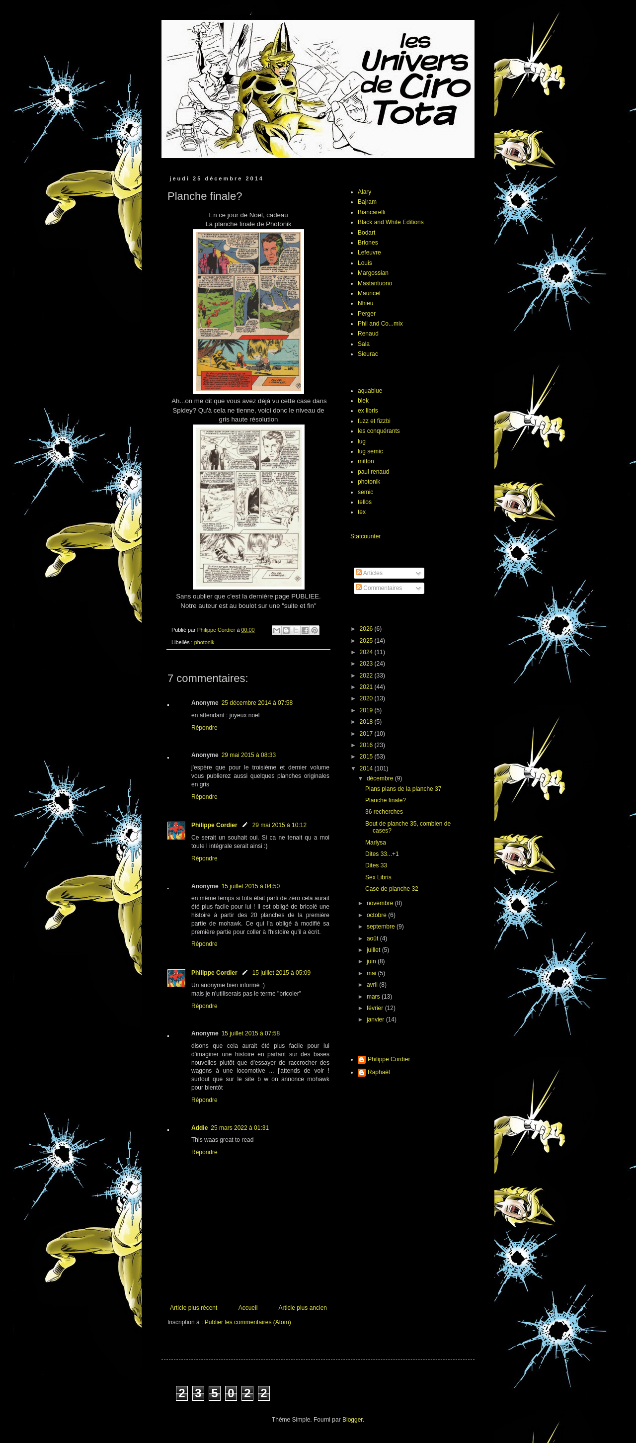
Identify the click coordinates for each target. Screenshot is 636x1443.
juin (372, 961)
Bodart (366, 232)
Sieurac (368, 353)
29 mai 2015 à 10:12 (279, 825)
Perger (367, 313)
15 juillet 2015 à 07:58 (251, 1033)
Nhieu (365, 303)
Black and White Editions (391, 222)
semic (365, 492)
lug (362, 441)
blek (363, 400)
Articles (369, 573)
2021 (367, 686)
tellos (365, 502)
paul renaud (373, 471)
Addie (199, 1127)
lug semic (370, 451)
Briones (368, 242)
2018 (367, 721)
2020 (367, 698)
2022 (367, 675)
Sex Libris (378, 877)
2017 (367, 733)
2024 (367, 652)
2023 (367, 663)
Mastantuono (375, 283)
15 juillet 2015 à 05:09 (281, 972)
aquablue (370, 390)
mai (372, 973)
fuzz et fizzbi (374, 421)
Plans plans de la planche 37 (403, 788)
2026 (367, 628)
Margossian (373, 272)
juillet (374, 949)
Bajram (367, 201)
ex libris (368, 410)
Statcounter (365, 536)
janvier (376, 1019)
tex (362, 512)
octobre (377, 915)
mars (374, 996)
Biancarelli (371, 212)
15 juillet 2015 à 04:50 (251, 886)
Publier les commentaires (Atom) (248, 1322)
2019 (367, 710)
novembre (381, 903)
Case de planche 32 (391, 888)
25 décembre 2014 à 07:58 (257, 702)
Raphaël (379, 1072)
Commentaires (379, 588)
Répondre (204, 727)
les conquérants (379, 430)
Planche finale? (385, 800)
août (373, 938)
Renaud (368, 333)
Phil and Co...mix (380, 323)
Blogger (352, 1419)
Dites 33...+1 (382, 853)
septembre (382, 926)
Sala (364, 343)
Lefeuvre (369, 252)
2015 (367, 756)
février (376, 1008)
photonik (204, 642)
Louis (365, 262)
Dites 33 (376, 865)
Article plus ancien (303, 1307)
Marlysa (375, 842)
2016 (367, 745)
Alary (364, 191)
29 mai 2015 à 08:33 (249, 755)
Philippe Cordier (214, 825)
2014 (367, 768)
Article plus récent (193, 1307)
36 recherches (384, 811)
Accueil (248, 1307)
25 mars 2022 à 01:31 (240, 1127)
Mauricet (369, 293)
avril (373, 984)
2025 (367, 640)
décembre (381, 778)
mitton (366, 461)
